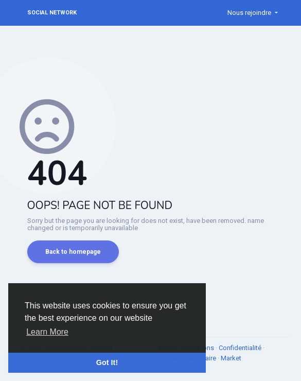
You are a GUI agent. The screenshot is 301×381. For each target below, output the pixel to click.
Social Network (52, 12)
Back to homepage (73, 251)
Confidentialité (241, 348)
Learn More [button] (47, 331)
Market (231, 358)
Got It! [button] (107, 362)
